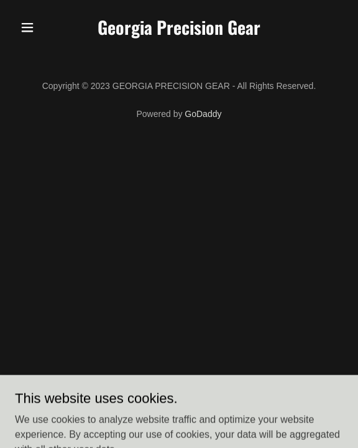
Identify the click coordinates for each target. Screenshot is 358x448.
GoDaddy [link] (203, 114)
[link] (179, 31)
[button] (39, 27)
